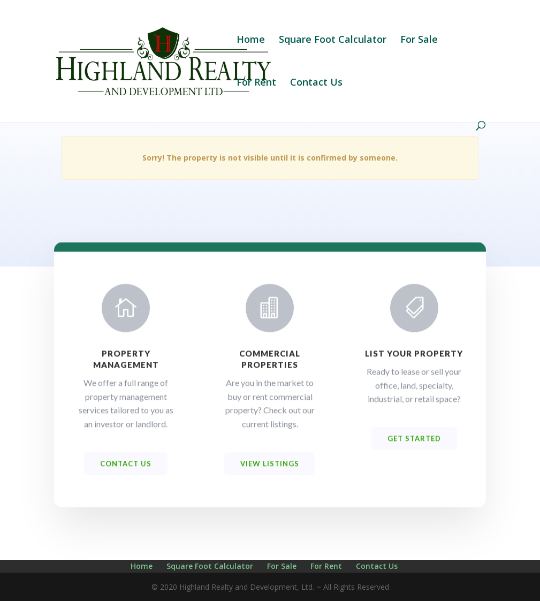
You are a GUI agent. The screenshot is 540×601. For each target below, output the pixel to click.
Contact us (125, 469)
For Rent (256, 83)
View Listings (269, 469)
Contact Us (316, 83)
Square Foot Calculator (332, 40)
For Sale (419, 40)
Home (251, 40)
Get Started (414, 444)
